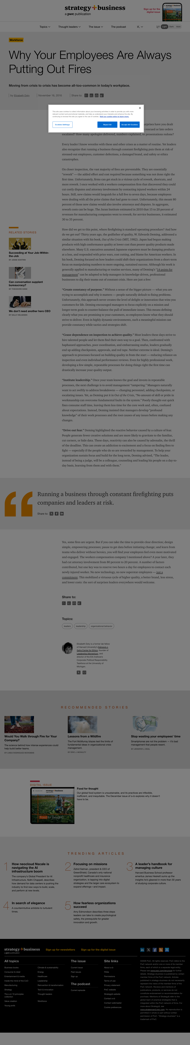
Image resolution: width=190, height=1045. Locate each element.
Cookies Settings (62, 124)
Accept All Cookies (129, 124)
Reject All (107, 124)
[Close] (140, 108)
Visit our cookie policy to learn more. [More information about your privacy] (114, 117)
